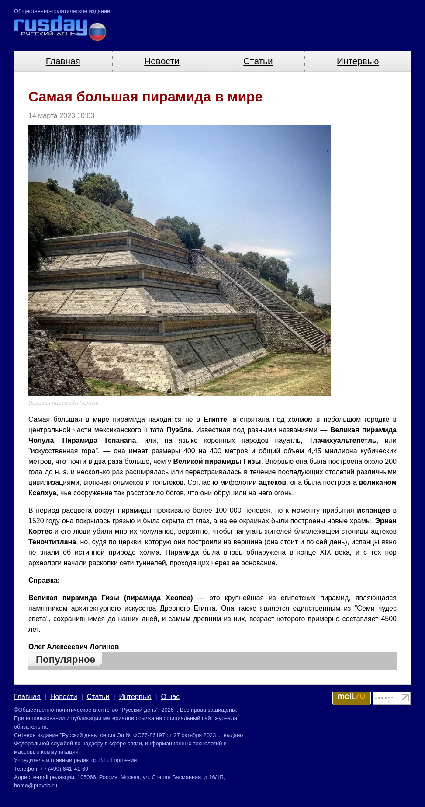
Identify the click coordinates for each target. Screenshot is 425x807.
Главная (63, 61)
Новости (162, 61)
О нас (170, 696)
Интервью (358, 61)
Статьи (258, 61)
